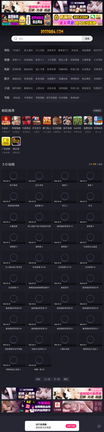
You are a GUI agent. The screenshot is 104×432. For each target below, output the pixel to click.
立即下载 (71, 426)
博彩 (7, 50)
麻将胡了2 (63, 50)
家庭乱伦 (28, 88)
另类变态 (98, 69)
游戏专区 (51, 50)
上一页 (47, 379)
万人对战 (40, 50)
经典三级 (74, 69)
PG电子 (16, 50)
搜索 (87, 38)
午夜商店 (28, 97)
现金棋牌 (86, 50)
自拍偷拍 (28, 59)
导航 (7, 97)
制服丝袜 (63, 69)
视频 (7, 59)
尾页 (66, 379)
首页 (38, 379)
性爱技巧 (98, 88)
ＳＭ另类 (98, 59)
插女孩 (17, 97)
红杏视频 (63, 97)
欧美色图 (40, 78)
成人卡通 (40, 69)
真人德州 (28, 50)
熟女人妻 (63, 59)
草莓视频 (40, 97)
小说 (7, 88)
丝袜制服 (74, 59)
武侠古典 (51, 88)
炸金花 (75, 50)
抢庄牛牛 (98, 50)
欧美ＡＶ (40, 59)
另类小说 (74, 88)
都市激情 (16, 88)
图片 (7, 78)
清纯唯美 (74, 78)
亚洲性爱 (16, 69)
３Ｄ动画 (51, 59)
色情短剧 (74, 97)
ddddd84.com (52, 31)
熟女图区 (86, 78)
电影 (7, 69)
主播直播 (86, 59)
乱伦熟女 (86, 69)
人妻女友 (40, 88)
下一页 (57, 379)
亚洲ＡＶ (16, 59)
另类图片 (98, 78)
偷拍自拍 (28, 69)
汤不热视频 (51, 97)
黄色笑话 (86, 88)
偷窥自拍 (16, 78)
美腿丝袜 (63, 78)
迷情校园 (63, 88)
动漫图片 (51, 78)
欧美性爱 (51, 69)
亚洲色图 (28, 78)
